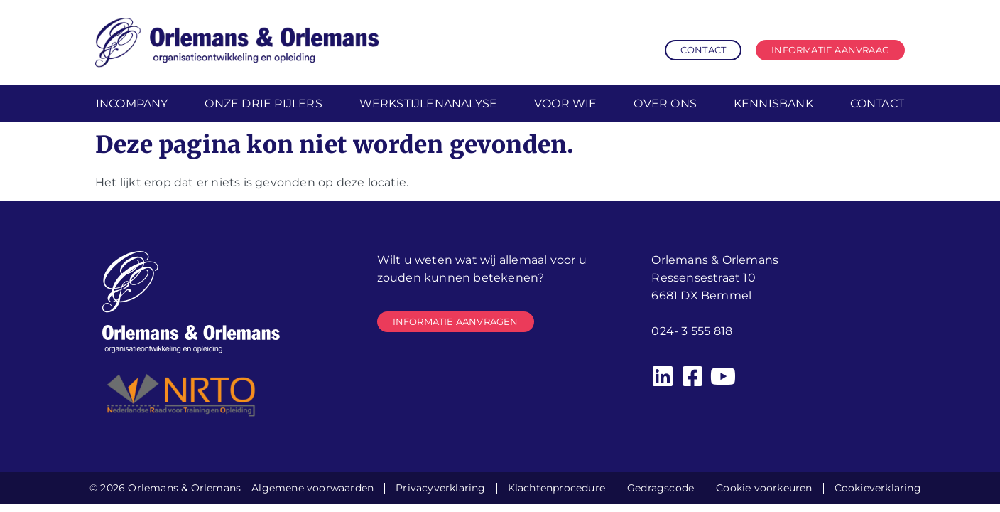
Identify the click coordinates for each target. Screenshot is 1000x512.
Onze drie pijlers (263, 103)
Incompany (132, 103)
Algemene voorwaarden (312, 487)
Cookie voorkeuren (764, 487)
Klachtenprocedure (556, 487)
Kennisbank (773, 103)
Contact (877, 103)
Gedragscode (660, 487)
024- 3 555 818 (691, 331)
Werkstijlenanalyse (428, 103)
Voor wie (565, 103)
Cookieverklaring (878, 487)
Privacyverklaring (440, 487)
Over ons (665, 103)
